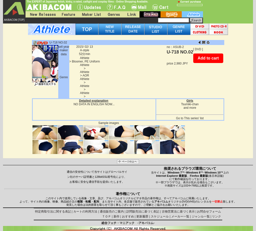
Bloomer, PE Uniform (86, 61)
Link (131, 14)
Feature (68, 14)
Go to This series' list (190, 118)
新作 (117, 216)
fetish (150, 14)
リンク (216, 216)
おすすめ (128, 216)
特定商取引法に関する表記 (53, 211)
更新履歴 (142, 216)
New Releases (42, 14)
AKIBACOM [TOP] (14, 19)
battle (171, 14)
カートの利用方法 (85, 211)
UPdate (89, 7)
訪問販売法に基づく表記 (142, 211)
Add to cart (208, 58)
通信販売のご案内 (112, 211)
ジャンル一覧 (201, 216)
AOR (85, 75)
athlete (192, 14)
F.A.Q (116, 7)
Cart (160, 7)
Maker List (91, 14)
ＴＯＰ (106, 216)
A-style (84, 50)
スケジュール (160, 216)
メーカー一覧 (180, 216)
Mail (138, 7)
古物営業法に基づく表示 (178, 211)
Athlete (84, 58)
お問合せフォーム (209, 211)
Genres (113, 14)
